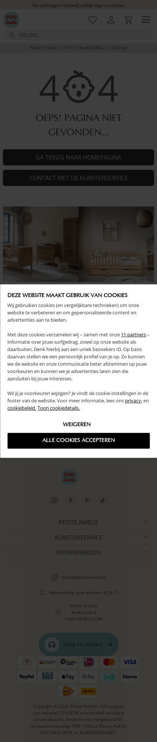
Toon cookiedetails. (59, 408)
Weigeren (77, 425)
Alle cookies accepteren (78, 440)
